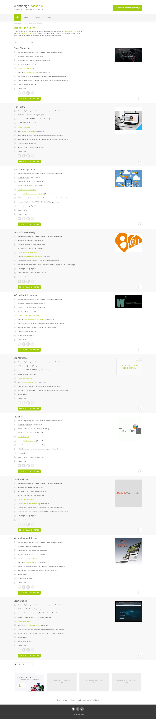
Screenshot (45, 72)
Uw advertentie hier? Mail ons (61, 682)
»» (32, 42)
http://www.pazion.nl (29, 441)
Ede (27, 177)
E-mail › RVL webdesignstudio (27, 190)
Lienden (28, 546)
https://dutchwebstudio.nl (31, 504)
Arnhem (28, 424)
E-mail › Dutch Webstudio (26, 499)
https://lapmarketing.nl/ (30, 382)
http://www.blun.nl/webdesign (32, 256)
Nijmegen (29, 366)
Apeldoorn (29, 609)
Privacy (82, 714)
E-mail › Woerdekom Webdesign (28, 558)
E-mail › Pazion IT (23, 437)
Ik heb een (127, 8)
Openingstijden (23, 394)
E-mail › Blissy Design (24, 621)
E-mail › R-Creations (24, 127)
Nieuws (26, 17)
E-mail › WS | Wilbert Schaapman (28, 315)
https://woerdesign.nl (29, 562)
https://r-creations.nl (29, 131)
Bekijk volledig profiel (29, 99)
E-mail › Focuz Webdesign (26, 68)
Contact (49, 17)
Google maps (40, 56)
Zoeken (37, 17)
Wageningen (30, 303)
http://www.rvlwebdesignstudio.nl (33, 194)
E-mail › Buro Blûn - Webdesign (27, 252)
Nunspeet (29, 487)
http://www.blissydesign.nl (31, 625)
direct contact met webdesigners (27, 33)
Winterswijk (29, 115)
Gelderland (21, 56)
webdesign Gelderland (72, 31)
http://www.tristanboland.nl (31, 72)
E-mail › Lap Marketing (25, 378)
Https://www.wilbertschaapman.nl (33, 319)
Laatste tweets (23, 147)
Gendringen (29, 56)
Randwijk (29, 240)
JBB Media (76, 714)
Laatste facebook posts (38, 147)
